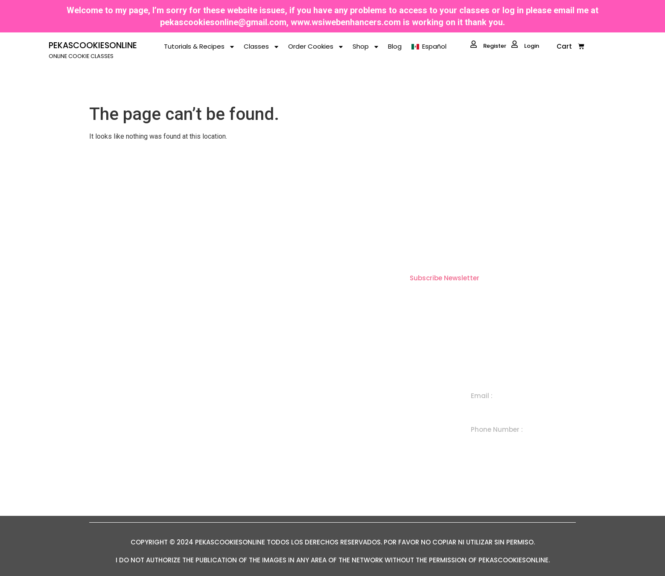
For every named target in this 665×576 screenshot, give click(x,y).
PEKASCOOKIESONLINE (93, 45)
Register (488, 45)
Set (367, 423)
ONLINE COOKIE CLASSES (81, 56)
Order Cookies (316, 46)
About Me (268, 443)
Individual (377, 403)
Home (262, 403)
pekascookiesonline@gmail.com (223, 22)
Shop (366, 46)
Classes (262, 46)
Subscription (382, 443)
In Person (377, 462)
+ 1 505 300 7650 (499, 441)
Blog (395, 46)
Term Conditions (279, 482)
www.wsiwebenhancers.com (346, 22)
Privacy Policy (275, 501)
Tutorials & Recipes (199, 46)
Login (525, 45)
